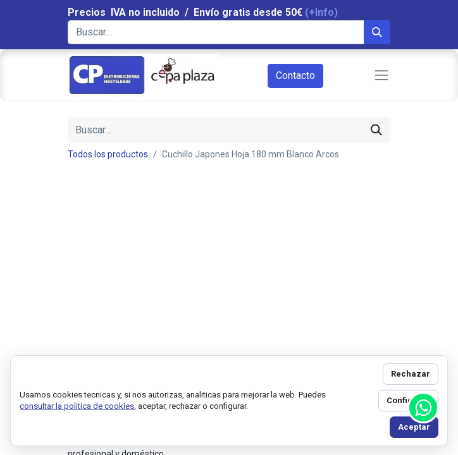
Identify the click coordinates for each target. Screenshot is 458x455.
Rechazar (410, 374)
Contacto (295, 76)
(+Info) (321, 12)
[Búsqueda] (377, 32)
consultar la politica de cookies (77, 406)
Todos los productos (108, 154)
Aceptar (414, 427)
